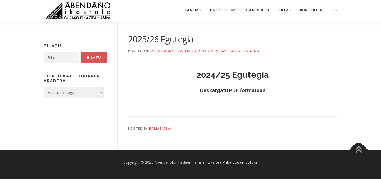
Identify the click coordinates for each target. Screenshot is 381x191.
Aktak (284, 10)
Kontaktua (312, 10)
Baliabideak (257, 10)
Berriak (193, 10)
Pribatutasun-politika (240, 162)
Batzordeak (223, 10)
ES (335, 10)
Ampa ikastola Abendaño (234, 51)
